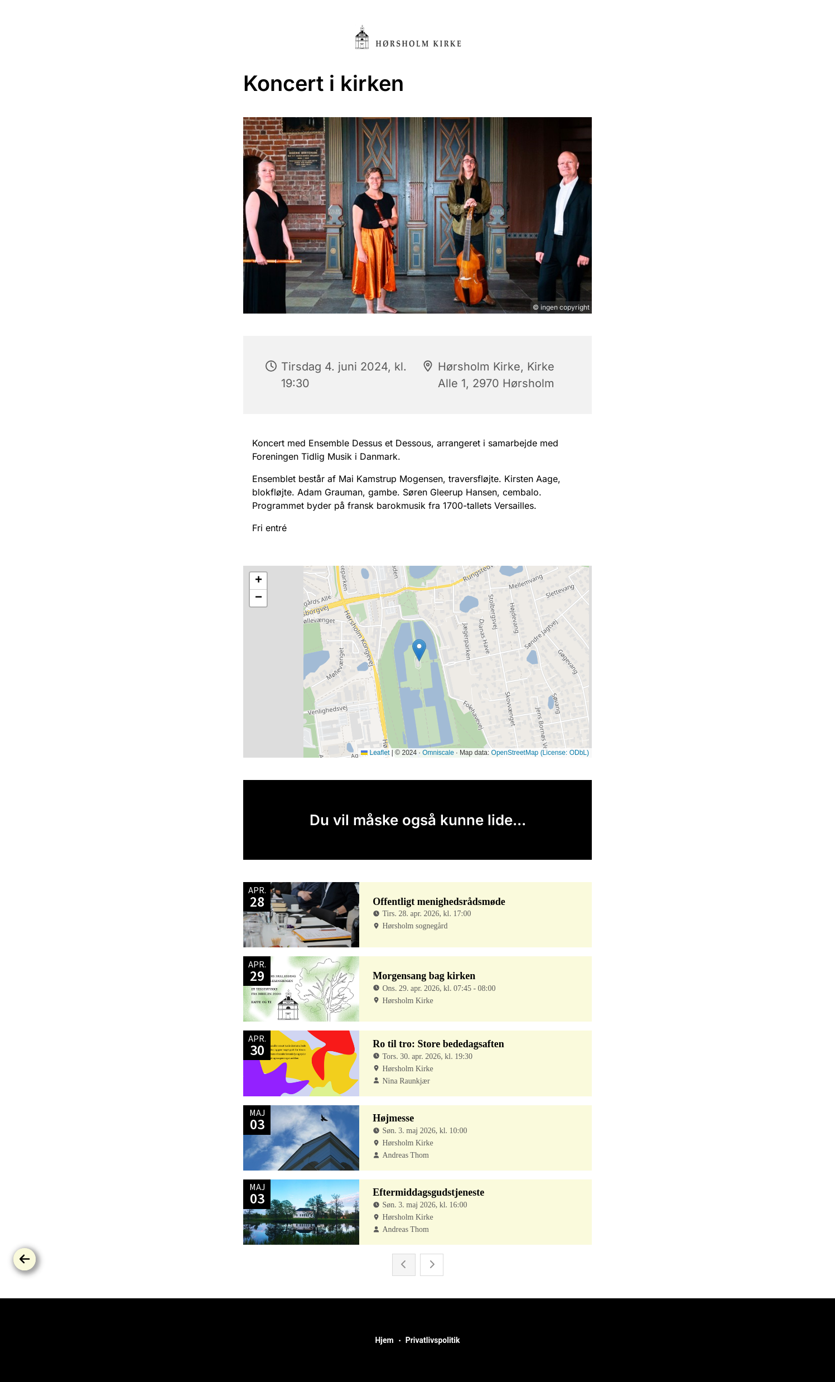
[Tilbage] (24, 1259)
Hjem (384, 1340)
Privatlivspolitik (433, 1340)
